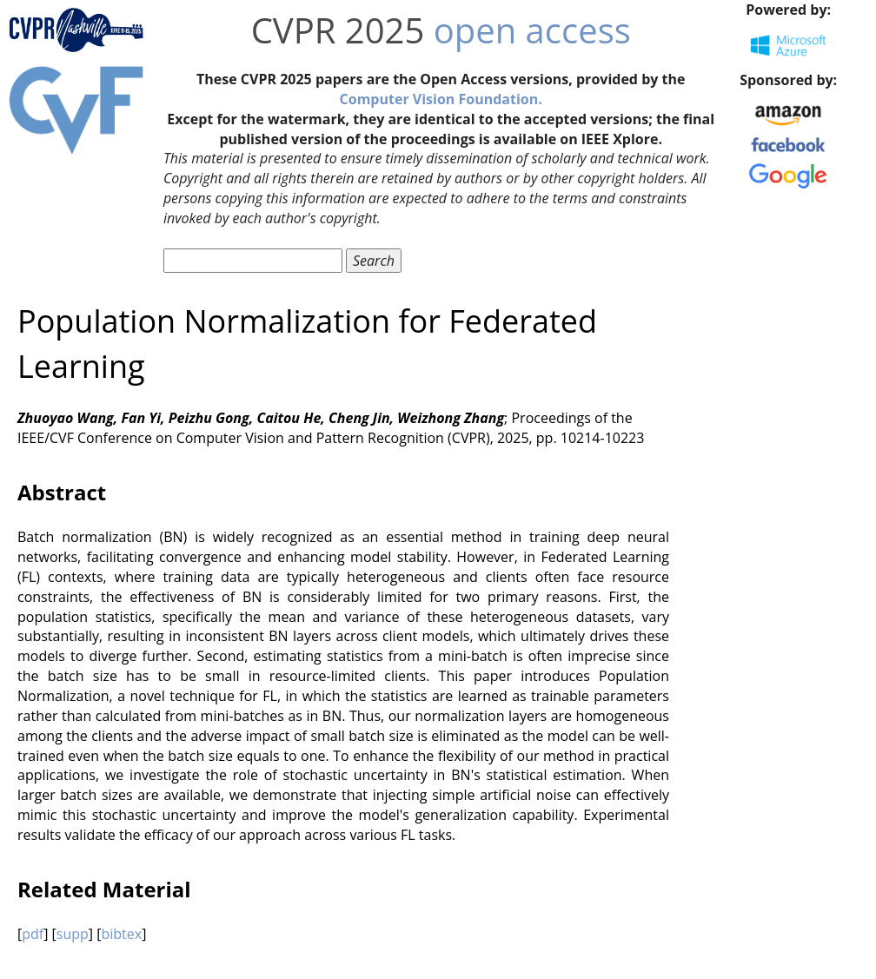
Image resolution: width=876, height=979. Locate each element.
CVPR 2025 (338, 30)
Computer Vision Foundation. (441, 99)
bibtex (121, 933)
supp (72, 933)
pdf (32, 933)
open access (532, 30)
